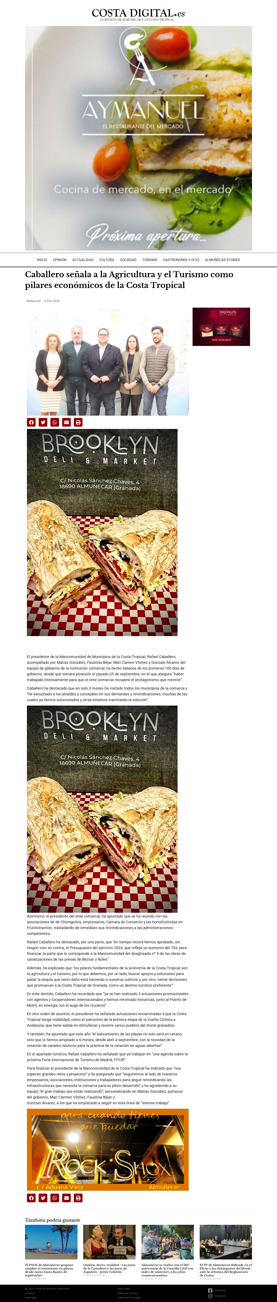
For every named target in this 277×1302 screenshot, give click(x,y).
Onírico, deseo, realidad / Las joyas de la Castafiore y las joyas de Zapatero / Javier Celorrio (109, 1268)
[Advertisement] (221, 409)
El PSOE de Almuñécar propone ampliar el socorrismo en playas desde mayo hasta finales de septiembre (49, 1270)
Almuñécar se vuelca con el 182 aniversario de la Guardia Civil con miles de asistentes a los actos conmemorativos (167, 1270)
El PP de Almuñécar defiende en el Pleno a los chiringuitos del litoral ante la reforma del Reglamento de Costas (226, 1270)
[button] (31, 422)
